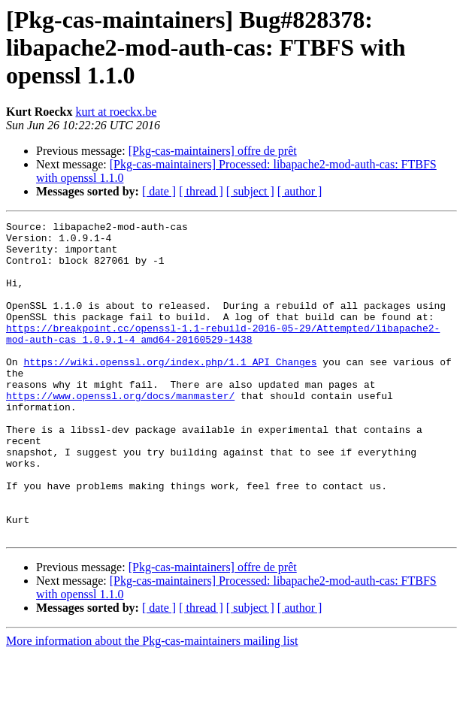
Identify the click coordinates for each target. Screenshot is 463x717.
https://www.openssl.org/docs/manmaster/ (120, 431)
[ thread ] (201, 191)
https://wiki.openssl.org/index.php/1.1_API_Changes (169, 391)
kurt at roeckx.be (115, 111)
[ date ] (159, 191)
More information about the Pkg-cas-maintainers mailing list (152, 703)
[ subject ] (250, 191)
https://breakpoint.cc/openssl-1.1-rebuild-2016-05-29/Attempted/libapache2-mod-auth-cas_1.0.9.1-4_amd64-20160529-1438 (223, 357)
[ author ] (299, 191)
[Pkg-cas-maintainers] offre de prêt (213, 150)
